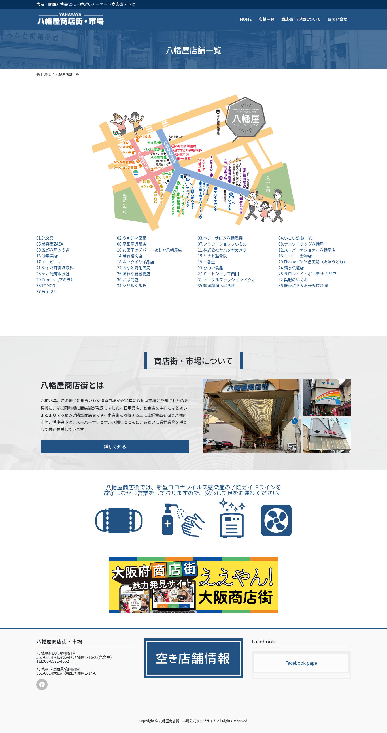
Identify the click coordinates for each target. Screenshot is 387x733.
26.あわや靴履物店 (133, 273)
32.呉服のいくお (293, 279)
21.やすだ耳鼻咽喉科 (54, 267)
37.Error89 (46, 291)
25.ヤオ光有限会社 (52, 273)
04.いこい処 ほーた (295, 238)
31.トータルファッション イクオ (227, 279)
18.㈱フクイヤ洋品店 (135, 262)
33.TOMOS (45, 285)
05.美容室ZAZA (49, 244)
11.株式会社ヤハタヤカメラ (222, 250)
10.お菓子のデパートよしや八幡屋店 (149, 250)
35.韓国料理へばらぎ (216, 285)
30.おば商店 (127, 279)
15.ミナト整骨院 (212, 256)
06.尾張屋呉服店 (131, 244)
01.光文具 (45, 238)
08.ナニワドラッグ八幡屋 (301, 244)
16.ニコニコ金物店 (295, 256)
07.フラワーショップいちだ (222, 244)
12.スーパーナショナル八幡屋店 (306, 250)
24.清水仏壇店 (291, 267)
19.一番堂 (206, 262)
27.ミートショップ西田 (218, 273)
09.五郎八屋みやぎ (52, 250)
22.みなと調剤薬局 (133, 267)
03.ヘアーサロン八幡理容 (220, 238)
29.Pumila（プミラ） (55, 279)
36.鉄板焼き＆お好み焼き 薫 (303, 285)
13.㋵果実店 (47, 256)
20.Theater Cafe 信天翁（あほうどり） (312, 262)
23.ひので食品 (210, 267)
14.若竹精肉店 (129, 256)
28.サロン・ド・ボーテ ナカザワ (307, 273)
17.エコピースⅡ (50, 262)
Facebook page (301, 662)
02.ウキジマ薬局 (131, 238)
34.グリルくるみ (131, 285)
